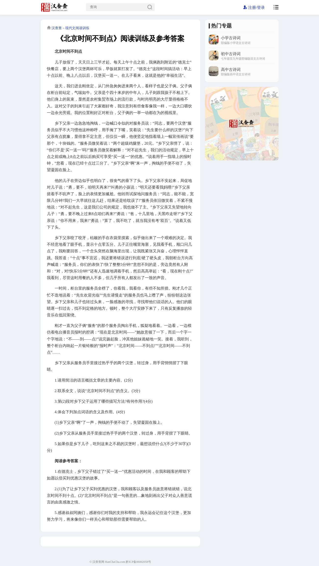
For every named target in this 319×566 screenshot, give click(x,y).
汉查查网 (98, 562)
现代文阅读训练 (77, 28)
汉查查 (56, 28)
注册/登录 (254, 7)
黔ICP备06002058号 (138, 562)
